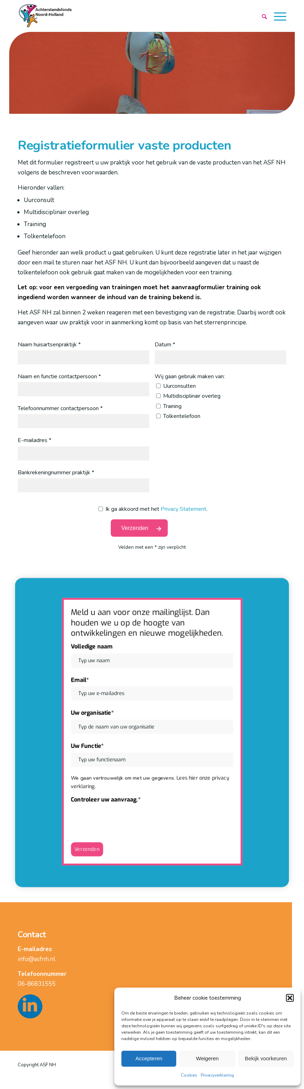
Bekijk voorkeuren (266, 1058)
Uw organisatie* (94, 713)
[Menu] (276, 16)
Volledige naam (93, 649)
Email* (82, 681)
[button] (289, 997)
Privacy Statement (183, 509)
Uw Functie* (89, 745)
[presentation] (126, 817)
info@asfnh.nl (36, 959)
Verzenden (89, 845)
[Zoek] (263, 16)
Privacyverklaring (217, 1075)
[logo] (46, 16)
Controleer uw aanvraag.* (107, 797)
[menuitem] (263, 16)
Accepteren (149, 1058)
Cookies (189, 1075)
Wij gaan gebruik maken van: (190, 376)
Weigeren (207, 1058)
